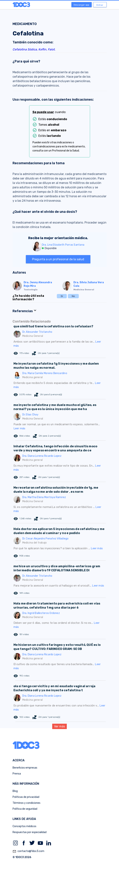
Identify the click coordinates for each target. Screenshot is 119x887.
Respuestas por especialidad (29, 832)
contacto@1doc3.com (28, 851)
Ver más (59, 726)
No (73, 296)
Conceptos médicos (24, 826)
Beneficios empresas (25, 767)
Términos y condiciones (26, 803)
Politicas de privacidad (26, 797)
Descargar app (81, 5)
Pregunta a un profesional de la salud (58, 259)
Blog (15, 791)
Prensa (17, 773)
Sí (62, 296)
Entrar (99, 5)
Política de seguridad (25, 808)
